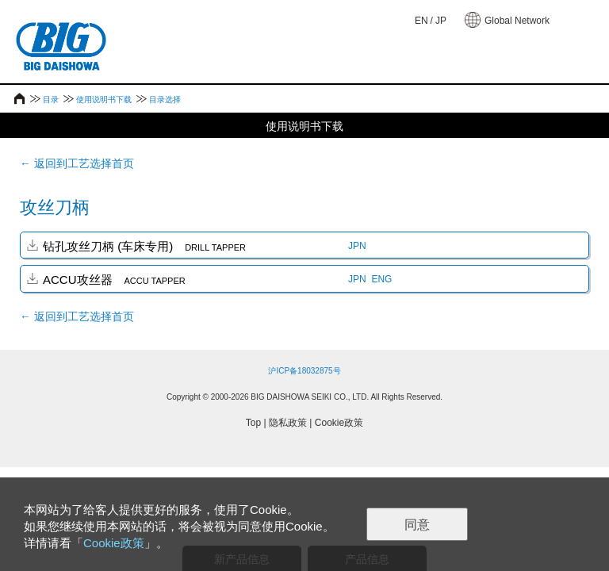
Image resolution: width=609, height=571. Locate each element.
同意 (417, 524)
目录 (51, 99)
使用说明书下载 (104, 99)
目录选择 (165, 99)
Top (253, 422)
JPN (357, 245)
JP (440, 20)
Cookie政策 (339, 422)
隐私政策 (288, 422)
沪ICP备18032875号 (304, 370)
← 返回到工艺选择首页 (77, 163)
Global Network (517, 20)
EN (421, 20)
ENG (381, 279)
